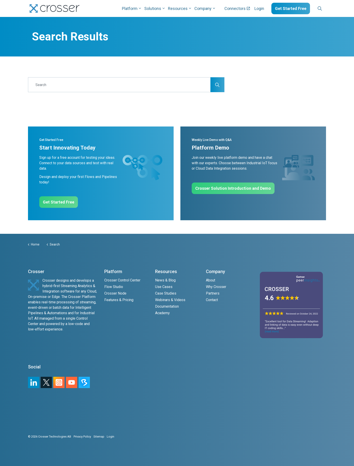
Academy (162, 313)
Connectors (237, 8)
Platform (129, 8)
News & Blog (165, 280)
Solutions (152, 8)
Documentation (167, 306)
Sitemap (98, 436)
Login (259, 8)
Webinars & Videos (170, 300)
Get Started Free (290, 8)
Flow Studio (113, 287)
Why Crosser (216, 287)
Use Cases (163, 287)
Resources (178, 8)
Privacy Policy (82, 436)
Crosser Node (115, 293)
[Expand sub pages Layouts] (327, 8)
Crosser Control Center (122, 280)
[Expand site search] (319, 8)
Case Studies (165, 293)
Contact (212, 300)
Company (203, 8)
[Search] (126, 84)
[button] (217, 84)
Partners (212, 293)
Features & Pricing (118, 300)
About (210, 280)
